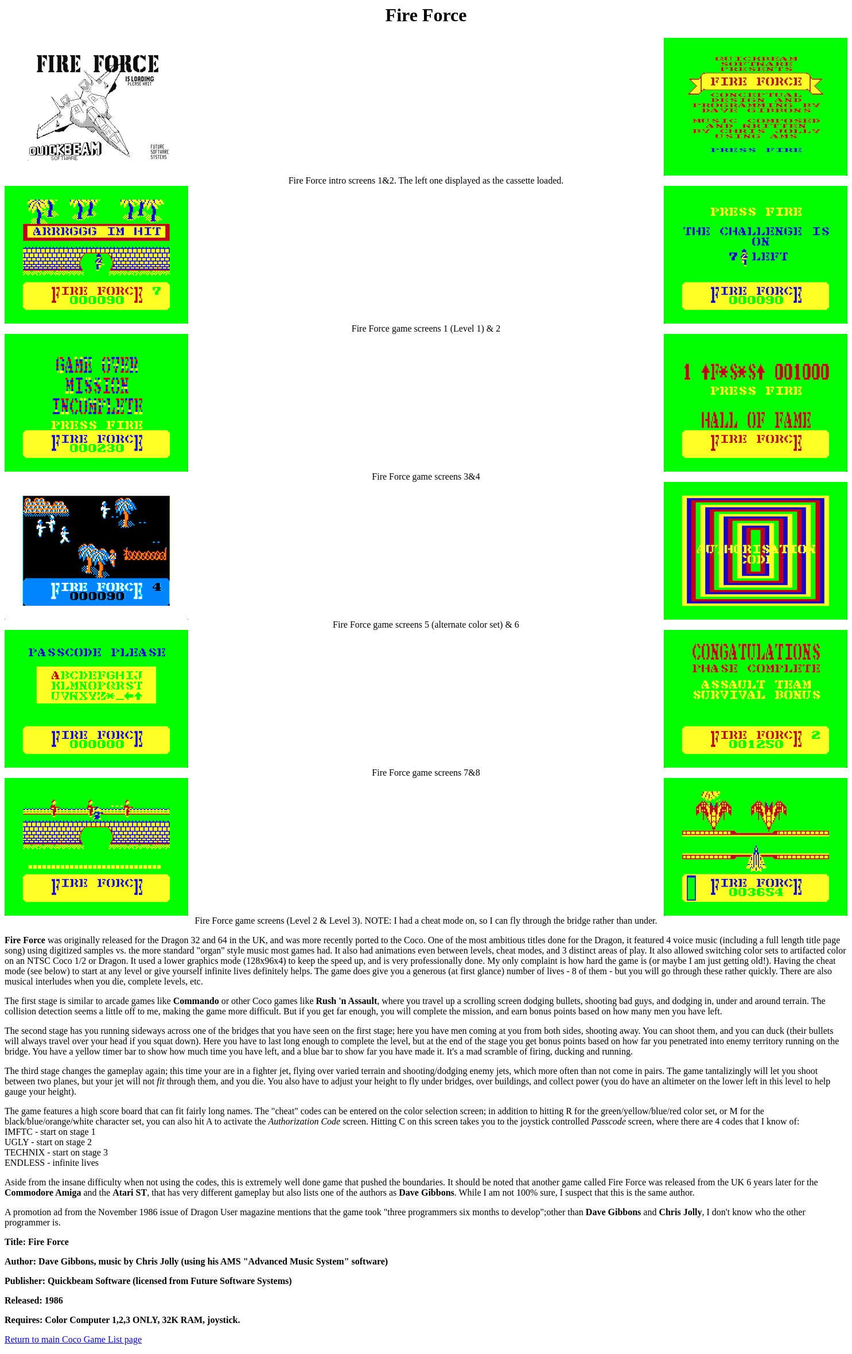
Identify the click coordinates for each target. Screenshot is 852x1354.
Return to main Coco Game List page (73, 1339)
